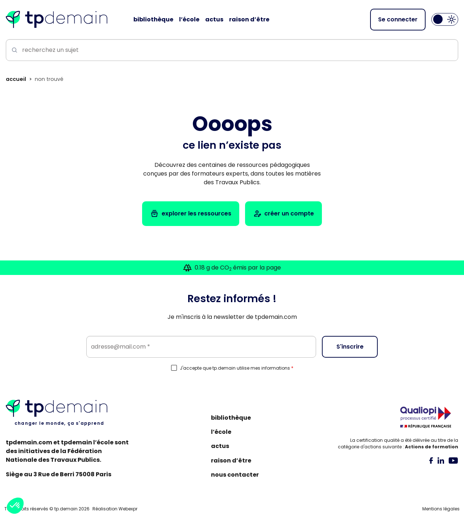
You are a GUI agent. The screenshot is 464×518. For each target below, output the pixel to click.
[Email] (201, 347)
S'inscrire (350, 346)
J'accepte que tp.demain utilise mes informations (236, 368)
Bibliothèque (231, 418)
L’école (221, 432)
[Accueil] (56, 19)
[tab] (431, 460)
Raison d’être (231, 460)
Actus (220, 446)
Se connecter (398, 19)
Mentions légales (441, 509)
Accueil (16, 79)
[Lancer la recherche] (13, 50)
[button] (15, 505)
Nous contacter (235, 474)
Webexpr (128, 509)
